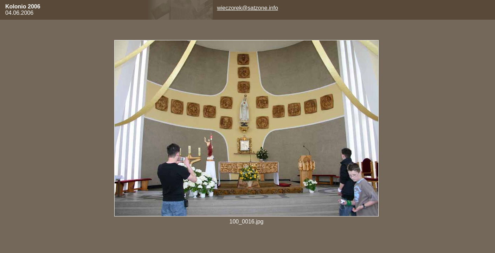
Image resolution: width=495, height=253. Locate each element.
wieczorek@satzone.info (247, 8)
